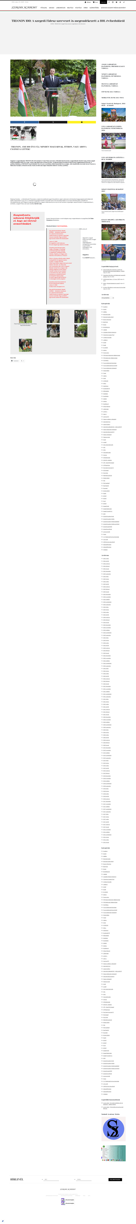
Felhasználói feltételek (66, 1195)
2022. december (107, 655)
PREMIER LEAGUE (107, 475)
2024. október (106, 599)
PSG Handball (106, 483)
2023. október (106, 630)
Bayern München (107, 319)
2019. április (106, 768)
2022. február (106, 681)
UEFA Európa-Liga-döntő (109, 542)
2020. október (106, 722)
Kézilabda (105, 393)
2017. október (106, 806)
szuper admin (106, 1103)
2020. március (106, 740)
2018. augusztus (107, 786)
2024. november (107, 597)
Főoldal (44, 7)
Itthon (104, 383)
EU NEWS (105, 347)
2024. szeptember (107, 602)
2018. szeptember (107, 783)
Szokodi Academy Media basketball (111, 521)
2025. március (106, 586)
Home (52, 23)
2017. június (106, 816)
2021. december (107, 686)
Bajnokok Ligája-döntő (108, 317)
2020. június (106, 732)
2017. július (106, 814)
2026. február (106, 566)
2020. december (107, 717)
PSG (104, 480)
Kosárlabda (105, 396)
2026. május (106, 558)
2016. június (106, 837)
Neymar (105, 455)
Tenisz (104, 534)
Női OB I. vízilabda (107, 460)
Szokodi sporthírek (107, 529)
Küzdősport (106, 404)
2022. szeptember (107, 663)
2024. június (106, 609)
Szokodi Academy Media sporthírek (111, 524)
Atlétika (105, 312)
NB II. (104, 450)
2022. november (107, 658)
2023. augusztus (107, 635)
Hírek (104, 378)
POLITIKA (105, 473)
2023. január (106, 653)
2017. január (106, 827)
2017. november (107, 804)
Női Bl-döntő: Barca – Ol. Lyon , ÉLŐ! (111, 279)
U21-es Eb (105, 539)
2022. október (106, 661)
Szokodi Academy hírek (108, 516)
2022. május (106, 673)
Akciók (104, 309)
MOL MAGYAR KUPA (108, 445)
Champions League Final (108, 335)
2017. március (106, 824)
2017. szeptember (107, 809)
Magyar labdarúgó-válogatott (109, 429)
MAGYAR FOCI (106, 422)
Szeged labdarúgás (107, 508)
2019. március (106, 770)
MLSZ (104, 439)
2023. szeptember (107, 632)
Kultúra (105, 401)
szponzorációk (106, 531)
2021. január (106, 714)
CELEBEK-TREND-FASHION (109, 332)
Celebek (105, 329)
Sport (104, 501)
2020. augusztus (107, 727)
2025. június (106, 579)
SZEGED (51, 7)
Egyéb (104, 345)
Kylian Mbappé (106, 406)
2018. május (106, 793)
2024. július (106, 607)
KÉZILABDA (106, 391)
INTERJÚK (105, 381)
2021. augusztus (107, 696)
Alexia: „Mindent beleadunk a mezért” (111, 283)
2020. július (106, 730)
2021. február (106, 712)
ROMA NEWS (106, 491)
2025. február (106, 589)
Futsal (104, 373)
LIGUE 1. (105, 411)
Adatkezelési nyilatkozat (52, 1195)
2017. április (106, 822)
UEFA (89, 1195)
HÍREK (86, 7)
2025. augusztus (107, 574)
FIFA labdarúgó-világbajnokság (110, 358)
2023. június (106, 640)
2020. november (107, 719)
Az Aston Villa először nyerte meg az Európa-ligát (114, 287)
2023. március (106, 648)
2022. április (106, 676)
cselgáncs (105, 340)
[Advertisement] (68, 38)
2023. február (106, 650)
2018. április (106, 796)
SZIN (104, 514)
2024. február (106, 620)
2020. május (106, 735)
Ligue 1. (105, 414)
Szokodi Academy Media (108, 519)
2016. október (106, 832)
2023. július (106, 637)
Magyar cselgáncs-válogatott (109, 419)
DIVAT (104, 342)
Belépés (89, 2)
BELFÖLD (70, 7)
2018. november (107, 778)
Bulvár (104, 324)
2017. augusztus (107, 811)
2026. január (106, 568)
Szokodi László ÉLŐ (107, 526)
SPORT (105, 496)
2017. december (107, 801)
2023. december (107, 625)
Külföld (105, 399)
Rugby (104, 493)
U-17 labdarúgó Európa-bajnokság (111, 537)
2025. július (106, 576)
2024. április (106, 614)
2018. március (106, 799)
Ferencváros (106, 352)
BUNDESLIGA (106, 327)
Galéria (105, 376)
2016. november (107, 829)
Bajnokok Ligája (106, 314)
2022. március (106, 678)
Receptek (105, 488)
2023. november (107, 627)
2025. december (107, 571)
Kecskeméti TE (106, 388)
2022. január (106, 684)
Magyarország (106, 437)
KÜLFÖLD (78, 7)
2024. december (107, 594)
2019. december (107, 747)
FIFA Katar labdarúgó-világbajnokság (111, 355)
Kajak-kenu (105, 386)
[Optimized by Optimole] (3, 1221)
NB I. (104, 447)
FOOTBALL (106, 360)
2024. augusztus (107, 604)
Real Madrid (106, 485)
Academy (105, 306)
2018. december (107, 776)
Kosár (96, 2)
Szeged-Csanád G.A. (107, 511)
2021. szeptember (107, 694)
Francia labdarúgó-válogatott (109, 368)
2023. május (106, 643)
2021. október (106, 691)
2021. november (107, 689)
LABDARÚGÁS (60, 7)
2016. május (106, 839)
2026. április (106, 561)
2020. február (106, 742)
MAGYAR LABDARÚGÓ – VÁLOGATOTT (112, 427)
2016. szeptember (107, 834)
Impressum (77, 1195)
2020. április (106, 737)
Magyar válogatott (107, 434)
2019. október (106, 753)
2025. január (106, 591)
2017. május (106, 819)
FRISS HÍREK (106, 370)
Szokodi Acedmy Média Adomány (113, 7)
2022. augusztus (107, 666)
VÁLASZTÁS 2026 (107, 544)
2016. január (106, 842)
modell (104, 442)
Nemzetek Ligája (107, 452)
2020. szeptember (107, 724)
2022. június (106, 671)
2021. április (106, 707)
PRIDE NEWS (106, 478)
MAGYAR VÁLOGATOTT (108, 432)
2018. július (106, 788)
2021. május (106, 704)
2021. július (106, 699)
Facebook (110, 0)
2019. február (106, 773)
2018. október (106, 781)
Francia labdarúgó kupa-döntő (110, 365)
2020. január (106, 745)
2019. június (106, 763)
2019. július (106, 760)
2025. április (106, 584)
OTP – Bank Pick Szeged (108, 462)
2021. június (106, 701)
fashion (105, 350)
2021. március (106, 709)
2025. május (106, 581)
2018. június (106, 791)
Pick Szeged (106, 470)
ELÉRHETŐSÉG (94, 7)
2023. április (106, 645)
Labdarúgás (106, 409)
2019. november (107, 750)
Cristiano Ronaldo (107, 337)
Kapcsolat (103, 2)
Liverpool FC (106, 416)
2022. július (106, 668)
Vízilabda (105, 549)
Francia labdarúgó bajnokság (109, 363)
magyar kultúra (106, 424)
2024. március (106, 617)
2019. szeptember (107, 755)
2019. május (106, 765)
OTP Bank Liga (106, 465)
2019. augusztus (107, 758)
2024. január (106, 622)
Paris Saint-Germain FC (108, 468)
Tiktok (125, 0)
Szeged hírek (106, 506)
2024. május (106, 612)
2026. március (106, 563)
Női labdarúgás (106, 457)
